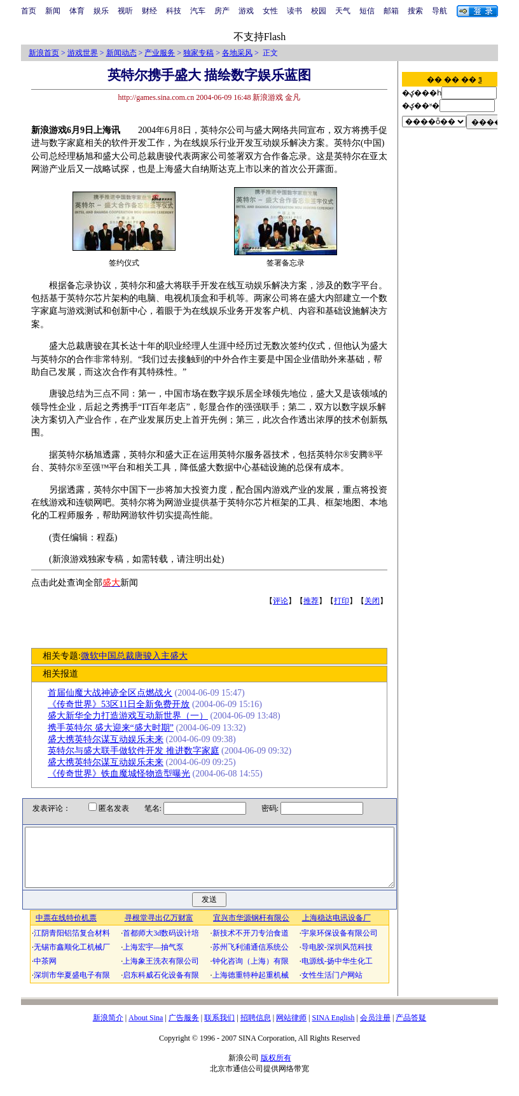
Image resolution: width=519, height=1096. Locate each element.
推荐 (315, 600)
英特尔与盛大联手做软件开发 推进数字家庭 (138, 750)
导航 (439, 10)
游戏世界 (82, 52)
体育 (77, 10)
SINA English (333, 1029)
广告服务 (184, 1029)
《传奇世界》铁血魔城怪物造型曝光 (123, 773)
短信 (367, 10)
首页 (28, 10)
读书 (294, 10)
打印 (346, 600)
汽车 (197, 10)
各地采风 (237, 52)
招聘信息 (255, 1029)
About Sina (145, 1029)
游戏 (246, 10)
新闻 (52, 10)
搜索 (415, 10)
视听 (125, 10)
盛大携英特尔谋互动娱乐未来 (110, 739)
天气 (342, 10)
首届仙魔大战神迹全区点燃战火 (114, 693)
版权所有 (276, 1069)
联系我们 (219, 1029)
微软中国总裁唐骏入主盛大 (138, 656)
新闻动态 (121, 52)
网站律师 (291, 1029)
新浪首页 (44, 52)
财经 (149, 10)
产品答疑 (411, 1029)
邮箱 (391, 10)
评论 (285, 600)
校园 (318, 10)
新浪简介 (108, 1029)
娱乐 (101, 10)
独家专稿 (198, 52)
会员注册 (375, 1029)
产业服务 (159, 52)
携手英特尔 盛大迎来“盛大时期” (115, 728)
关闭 (376, 600)
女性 (270, 10)
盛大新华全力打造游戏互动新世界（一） (132, 715)
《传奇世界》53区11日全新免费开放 (123, 704)
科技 (173, 10)
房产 (222, 10)
